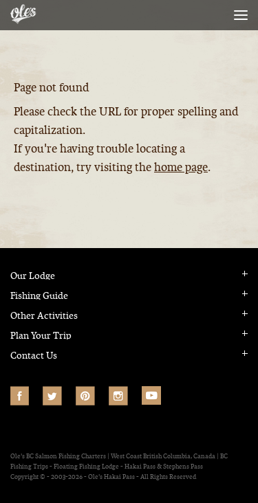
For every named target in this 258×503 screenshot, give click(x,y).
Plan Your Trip (41, 336)
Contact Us (33, 355)
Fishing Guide (39, 296)
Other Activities (44, 316)
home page (181, 167)
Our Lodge (32, 276)
